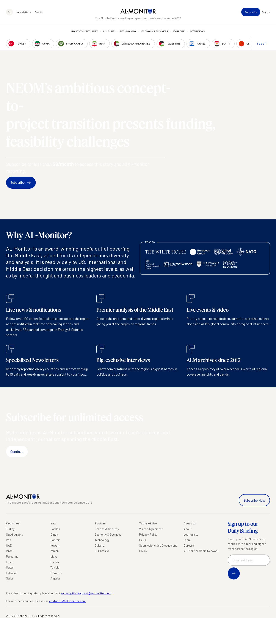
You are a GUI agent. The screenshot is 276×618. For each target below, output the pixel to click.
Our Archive (102, 551)
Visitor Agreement (151, 529)
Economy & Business (154, 31)
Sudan (54, 562)
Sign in (266, 12)
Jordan (55, 529)
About (187, 529)
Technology (128, 31)
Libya (54, 556)
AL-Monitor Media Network (200, 551)
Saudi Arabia (14, 534)
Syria (9, 578)
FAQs (142, 540)
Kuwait (55, 545)
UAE (9, 545)
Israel (9, 551)
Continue (16, 451)
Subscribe (251, 12)
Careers (188, 545)
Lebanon (11, 573)
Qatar (10, 567)
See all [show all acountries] (261, 43)
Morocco (56, 573)
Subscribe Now (254, 500)
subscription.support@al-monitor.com (86, 593)
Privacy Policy (148, 534)
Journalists (190, 534)
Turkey (10, 529)
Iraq (53, 523)
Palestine (12, 556)
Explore (179, 31)
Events (38, 12)
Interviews (197, 31)
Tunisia (55, 567)
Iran (8, 540)
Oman (54, 534)
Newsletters (23, 12)
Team (187, 540)
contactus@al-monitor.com (67, 601)
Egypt (10, 562)
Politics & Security (84, 31)
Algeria (55, 578)
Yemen (54, 551)
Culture (108, 31)
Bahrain (55, 540)
